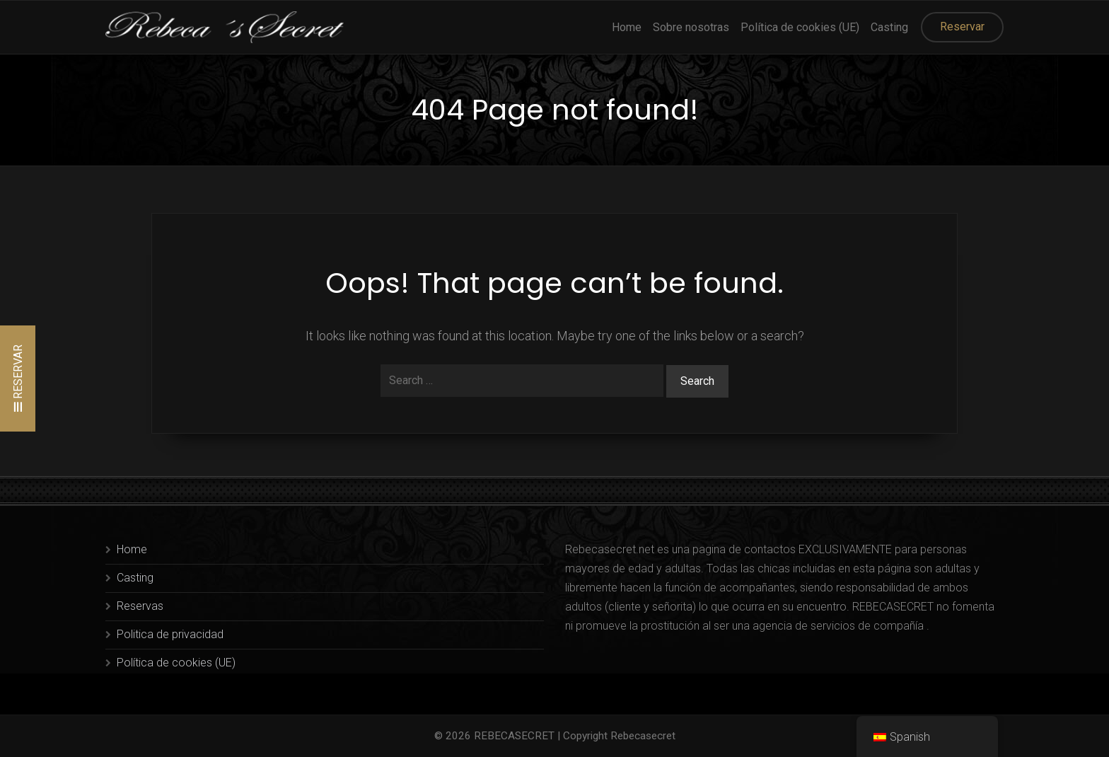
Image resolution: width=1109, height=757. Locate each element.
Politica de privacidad (170, 634)
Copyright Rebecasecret (619, 735)
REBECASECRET (514, 735)
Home (626, 27)
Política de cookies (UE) (800, 27)
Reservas (140, 606)
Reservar (962, 26)
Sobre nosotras (691, 27)
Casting (889, 27)
